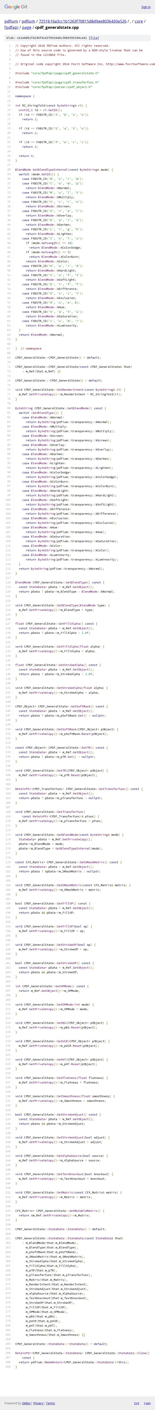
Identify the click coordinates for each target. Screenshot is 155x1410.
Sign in (146, 7)
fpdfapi (11, 27)
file (93, 38)
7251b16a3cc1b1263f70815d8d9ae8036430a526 (82, 21)
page (26, 27)
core (139, 21)
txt (136, 1403)
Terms (50, 1403)
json (147, 1403)
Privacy (38, 1403)
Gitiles (26, 1403)
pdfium (11, 21)
